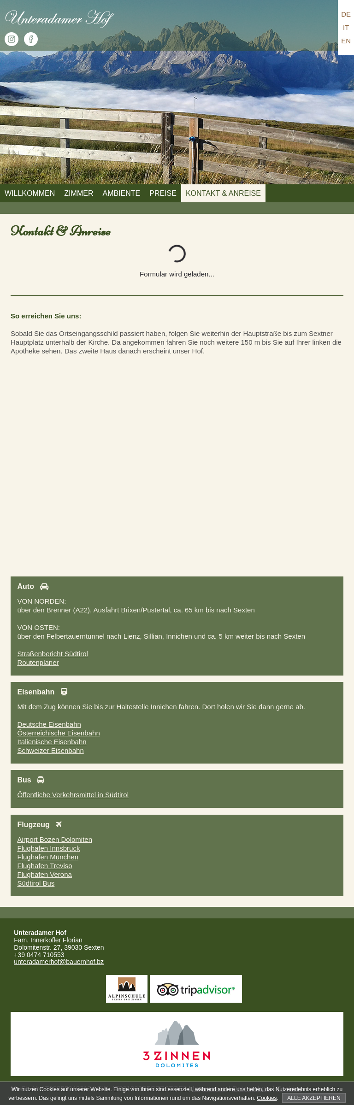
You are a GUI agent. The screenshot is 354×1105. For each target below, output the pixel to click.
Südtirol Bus (35, 883)
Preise (163, 193)
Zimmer (78, 193)
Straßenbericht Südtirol (52, 654)
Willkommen (30, 193)
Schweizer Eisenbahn (50, 750)
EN (346, 41)
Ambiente (121, 193)
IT (346, 27)
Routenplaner (38, 662)
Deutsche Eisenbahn (49, 724)
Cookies (267, 1098)
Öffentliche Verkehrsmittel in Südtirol (73, 795)
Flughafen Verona (44, 874)
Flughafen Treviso (44, 866)
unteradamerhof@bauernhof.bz (59, 961)
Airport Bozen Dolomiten (54, 839)
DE (346, 14)
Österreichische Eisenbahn (58, 733)
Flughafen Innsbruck (48, 848)
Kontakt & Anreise (223, 193)
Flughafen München (47, 857)
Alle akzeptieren (313, 1098)
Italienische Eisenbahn (51, 742)
